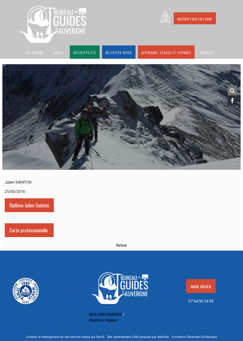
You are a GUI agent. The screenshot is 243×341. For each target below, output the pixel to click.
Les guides (34, 52)
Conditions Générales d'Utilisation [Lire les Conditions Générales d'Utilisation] (194, 337)
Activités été (84, 52)
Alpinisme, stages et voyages (166, 52)
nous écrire (201, 286)
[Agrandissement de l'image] (26, 305)
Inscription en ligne (194, 18)
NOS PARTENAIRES (105, 314)
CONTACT (208, 52)
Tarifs (58, 52)
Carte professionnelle (29, 230)
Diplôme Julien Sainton (29, 205)
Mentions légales (103, 320)
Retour (121, 245)
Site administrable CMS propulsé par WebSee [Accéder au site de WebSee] (138, 337)
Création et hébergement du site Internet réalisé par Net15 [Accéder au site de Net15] (65, 337)
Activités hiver (119, 52)
